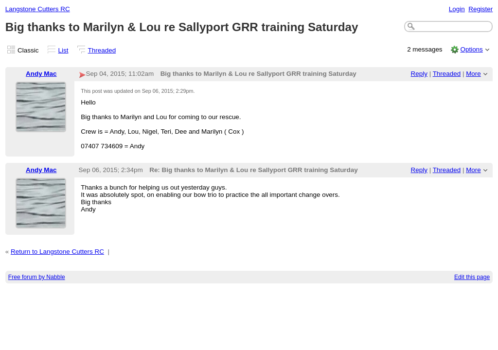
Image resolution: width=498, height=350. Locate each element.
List (63, 50)
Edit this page (472, 277)
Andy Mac (41, 73)
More (473, 73)
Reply (419, 73)
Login (457, 9)
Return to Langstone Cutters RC (57, 251)
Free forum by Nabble (36, 277)
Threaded (102, 50)
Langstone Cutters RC (37, 9)
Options (471, 49)
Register (480, 9)
